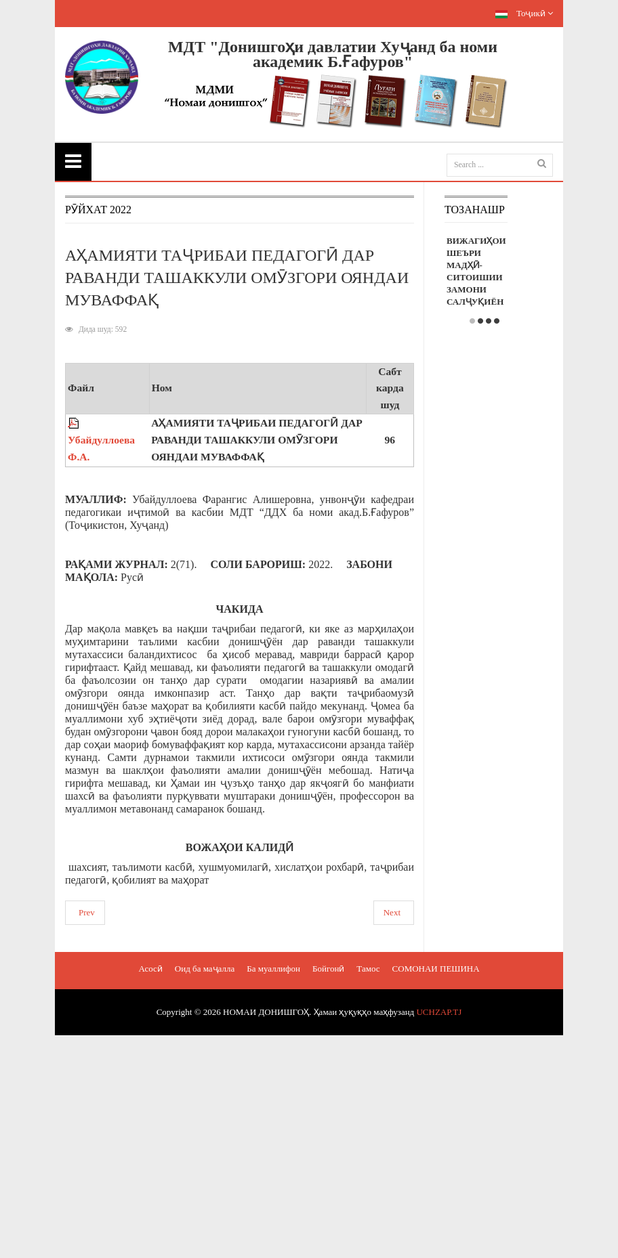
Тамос (367, 968)
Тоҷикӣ (524, 13)
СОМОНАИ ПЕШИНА (436, 968)
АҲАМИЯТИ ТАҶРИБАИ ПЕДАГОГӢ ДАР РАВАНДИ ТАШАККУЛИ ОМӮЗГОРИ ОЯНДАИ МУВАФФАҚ (237, 277)
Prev (87, 912)
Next (392, 912)
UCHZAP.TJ (438, 1012)
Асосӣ (150, 968)
